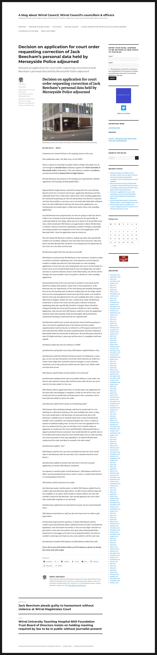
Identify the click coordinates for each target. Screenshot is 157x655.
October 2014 (114, 481)
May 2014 (113, 492)
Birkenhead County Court (26, 90)
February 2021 (114, 328)
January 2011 (114, 576)
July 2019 (113, 361)
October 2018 (114, 380)
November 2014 (115, 479)
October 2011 (114, 557)
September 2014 (115, 484)
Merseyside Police (24, 96)
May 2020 (113, 340)
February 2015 (114, 473)
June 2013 (113, 515)
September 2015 (115, 458)
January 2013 (114, 526)
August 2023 (114, 283)
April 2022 (113, 300)
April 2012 (113, 545)
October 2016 (114, 431)
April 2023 (113, 290)
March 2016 (114, 446)
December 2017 (115, 401)
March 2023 (114, 292)
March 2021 (114, 325)
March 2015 (114, 471)
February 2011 (114, 574)
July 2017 (113, 412)
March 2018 (114, 395)
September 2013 (115, 509)
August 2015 (114, 460)
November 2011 (115, 555)
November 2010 (115, 581)
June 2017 (113, 414)
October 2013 (114, 507)
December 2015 (115, 452)
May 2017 (113, 416)
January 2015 (114, 475)
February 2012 (114, 549)
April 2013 (113, 519)
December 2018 (115, 376)
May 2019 (113, 365)
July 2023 (113, 285)
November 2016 (115, 429)
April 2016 (113, 443)
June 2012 (113, 540)
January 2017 (114, 424)
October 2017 (114, 406)
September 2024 (115, 277)
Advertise (22, 27)
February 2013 (114, 524)
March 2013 (114, 521)
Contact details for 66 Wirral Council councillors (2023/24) (103, 27)
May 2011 (113, 568)
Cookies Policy (67, 646)
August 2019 (114, 359)
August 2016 (114, 435)
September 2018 (115, 382)
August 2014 (114, 486)
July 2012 (113, 538)
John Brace (22, 84)
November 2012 (115, 530)
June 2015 (113, 465)
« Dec (114, 246)
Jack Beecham (29, 105)
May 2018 (113, 391)
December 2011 (115, 553)
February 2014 (114, 498)
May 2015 (113, 467)
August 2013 (114, 511)
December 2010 (115, 578)
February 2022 (114, 302)
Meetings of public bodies (39, 27)
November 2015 (115, 454)
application (22, 99)
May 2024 (113, 279)
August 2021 (114, 315)
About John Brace (48, 31)
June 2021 (113, 319)
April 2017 (113, 418)
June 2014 (113, 490)
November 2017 (115, 403)
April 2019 (113, 368)
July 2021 (113, 317)
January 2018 (114, 399)
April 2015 (113, 469)
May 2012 (113, 543)
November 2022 (115, 294)
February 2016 (114, 448)
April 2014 (113, 494)
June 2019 (113, 363)
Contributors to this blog (28, 31)
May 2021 (113, 321)
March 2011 (113, 572)
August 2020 (114, 334)
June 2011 (113, 566)
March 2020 (114, 344)
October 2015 (114, 456)
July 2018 (113, 387)
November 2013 (115, 505)
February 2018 (114, 397)
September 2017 (115, 408)
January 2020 (114, 349)
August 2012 (114, 536)
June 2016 (113, 439)
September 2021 (115, 313)
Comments (57, 27)
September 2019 (115, 357)
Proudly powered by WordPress (83, 646)
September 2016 (115, 433)
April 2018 (113, 393)
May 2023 (113, 287)
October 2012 (114, 532)
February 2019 (114, 372)
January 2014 (114, 500)
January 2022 (114, 304)
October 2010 (114, 583)
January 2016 (114, 450)
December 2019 (115, 351)
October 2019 (114, 355)
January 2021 (114, 330)
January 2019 (114, 374)
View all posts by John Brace (77, 585)
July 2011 (113, 564)
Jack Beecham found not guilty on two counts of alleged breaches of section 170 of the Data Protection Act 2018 (124, 207)
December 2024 (115, 275)
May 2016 (113, 441)
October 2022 (114, 296)
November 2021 (115, 309)
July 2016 (113, 437)
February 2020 (114, 346)
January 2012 (114, 551)
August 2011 (114, 562)
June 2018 (113, 389)
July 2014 (113, 488)
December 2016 (115, 427)
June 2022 (113, 298)
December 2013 (115, 502)
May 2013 (113, 517)
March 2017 (114, 420)
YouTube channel (71, 27)
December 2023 (115, 281)
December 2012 (115, 528)
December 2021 (115, 306)
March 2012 (114, 547)
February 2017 (114, 422)
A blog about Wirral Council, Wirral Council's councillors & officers (66, 15)
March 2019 (114, 370)
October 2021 (114, 311)
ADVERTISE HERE (114, 128)
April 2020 (113, 342)
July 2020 (113, 336)
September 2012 (115, 534)
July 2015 (113, 462)
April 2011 (113, 570)
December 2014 (115, 477)
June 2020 (113, 338)
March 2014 (114, 496)
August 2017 (114, 410)
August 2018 (114, 384)
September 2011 (115, 559)
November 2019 (115, 353)
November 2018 (115, 378)
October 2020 (114, 332)
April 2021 (113, 323)
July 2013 (113, 513)
